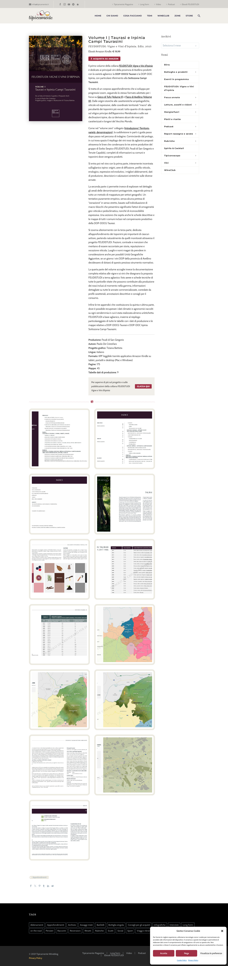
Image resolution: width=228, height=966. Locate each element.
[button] (222, 931)
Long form (144, 4)
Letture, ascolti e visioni (178, 104)
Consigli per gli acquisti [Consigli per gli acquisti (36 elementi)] (139, 925)
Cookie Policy (182, 960)
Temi (149, 15)
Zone (177, 15)
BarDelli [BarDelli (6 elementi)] (100, 925)
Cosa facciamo (132, 15)
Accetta (163, 953)
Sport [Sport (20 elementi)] (130, 930)
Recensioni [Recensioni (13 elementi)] (75, 930)
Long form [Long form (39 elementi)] (188, 925)
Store (189, 15)
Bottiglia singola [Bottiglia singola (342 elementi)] (116, 925)
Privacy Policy (193, 960)
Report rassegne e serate (178, 133)
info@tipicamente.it (40, 4)
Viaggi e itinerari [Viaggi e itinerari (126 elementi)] (144, 930)
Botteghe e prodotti (175, 72)
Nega (186, 953)
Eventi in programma (176, 79)
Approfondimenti (39, 877)
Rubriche (169, 141)
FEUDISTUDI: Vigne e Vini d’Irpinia (179, 88)
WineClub (163, 15)
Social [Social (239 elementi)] (120, 930)
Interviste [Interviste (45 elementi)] (174, 925)
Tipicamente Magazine (123, 4)
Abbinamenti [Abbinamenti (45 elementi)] (36, 925)
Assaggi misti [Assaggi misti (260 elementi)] (86, 925)
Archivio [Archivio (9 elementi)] (72, 925)
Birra (167, 64)
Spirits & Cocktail (174, 148)
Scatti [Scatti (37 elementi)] (110, 930)
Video (158, 4)
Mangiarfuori (171, 112)
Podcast (171, 4)
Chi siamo (112, 15)
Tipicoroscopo (172, 155)
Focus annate (172, 97)
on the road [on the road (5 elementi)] (36, 930)
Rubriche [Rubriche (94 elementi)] (99, 930)
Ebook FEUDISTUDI (190, 4)
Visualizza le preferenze (211, 953)
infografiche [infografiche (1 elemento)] (160, 925)
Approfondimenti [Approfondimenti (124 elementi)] (55, 925)
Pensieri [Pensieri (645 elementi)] (49, 930)
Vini (166, 163)
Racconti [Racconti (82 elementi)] (61, 930)
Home (98, 15)
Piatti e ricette (172, 119)
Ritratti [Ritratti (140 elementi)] (87, 930)
